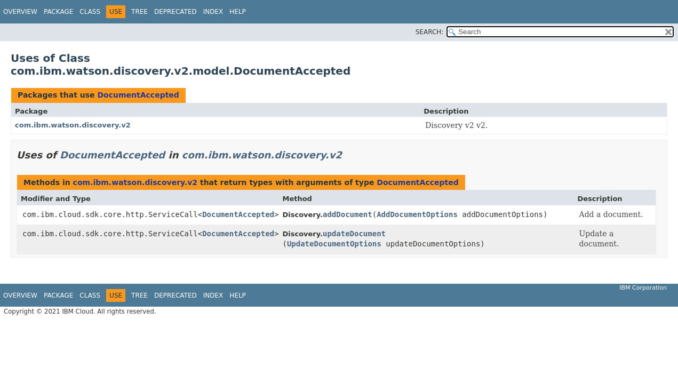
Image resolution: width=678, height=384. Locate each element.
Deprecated (175, 11)
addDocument (347, 214)
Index (213, 11)
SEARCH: (430, 32)
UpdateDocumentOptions (334, 243)
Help (237, 11)
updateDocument (354, 233)
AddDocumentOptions (417, 214)
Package (58, 11)
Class (89, 11)
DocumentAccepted (138, 95)
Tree (139, 11)
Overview (20, 11)
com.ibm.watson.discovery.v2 (73, 125)
